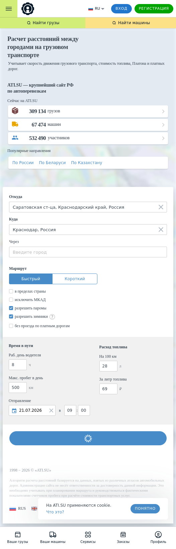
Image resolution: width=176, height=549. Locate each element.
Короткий (75, 279)
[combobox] (88, 207)
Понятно (145, 508)
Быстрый (30, 279)
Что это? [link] (55, 512)
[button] (17, 508)
